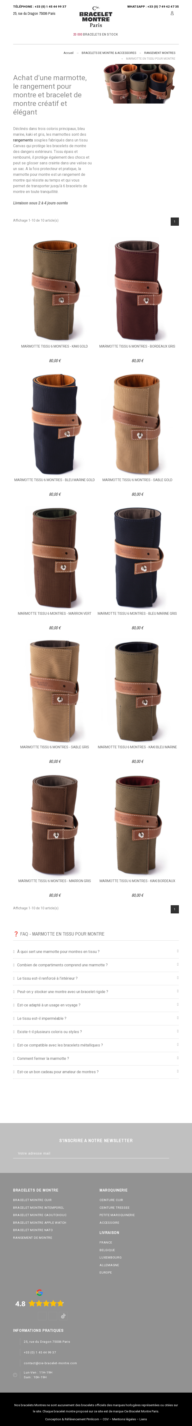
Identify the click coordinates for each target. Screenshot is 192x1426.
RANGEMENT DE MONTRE (32, 1237)
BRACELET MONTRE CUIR (32, 1200)
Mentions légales (124, 1419)
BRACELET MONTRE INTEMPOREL (38, 1207)
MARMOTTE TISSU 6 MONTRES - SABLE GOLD (137, 480)
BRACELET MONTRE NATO (33, 1230)
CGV (106, 1419)
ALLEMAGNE (109, 1265)
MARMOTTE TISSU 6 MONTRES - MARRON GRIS (54, 881)
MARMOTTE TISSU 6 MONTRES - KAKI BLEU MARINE (137, 747)
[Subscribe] (174, 1153)
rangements (23, 140)
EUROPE (106, 1272)
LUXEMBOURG (111, 1257)
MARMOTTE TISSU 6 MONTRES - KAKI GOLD (54, 346)
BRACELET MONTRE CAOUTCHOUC (39, 1215)
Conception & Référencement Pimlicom (72, 1419)
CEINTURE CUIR (111, 1200)
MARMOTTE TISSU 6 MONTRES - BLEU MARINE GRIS (137, 613)
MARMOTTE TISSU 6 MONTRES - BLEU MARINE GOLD (54, 480)
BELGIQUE (107, 1250)
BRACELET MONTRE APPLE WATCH (39, 1222)
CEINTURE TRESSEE (114, 1207)
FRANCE (106, 1242)
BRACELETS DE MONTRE (35, 1190)
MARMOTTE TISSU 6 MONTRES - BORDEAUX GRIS (137, 346)
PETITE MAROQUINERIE (117, 1215)
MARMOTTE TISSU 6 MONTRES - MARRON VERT (54, 613)
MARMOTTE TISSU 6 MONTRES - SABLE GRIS (54, 747)
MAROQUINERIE (114, 1190)
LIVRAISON (109, 1232)
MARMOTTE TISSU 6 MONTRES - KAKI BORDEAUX (137, 881)
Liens (143, 1419)
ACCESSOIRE (109, 1222)
